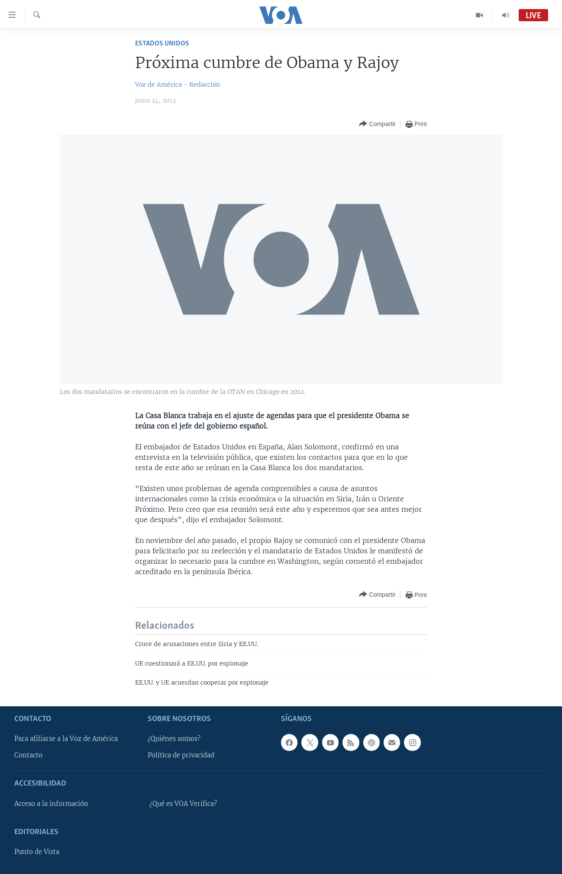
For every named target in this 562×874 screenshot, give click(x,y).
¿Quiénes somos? (174, 739)
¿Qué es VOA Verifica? (183, 803)
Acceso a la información (51, 803)
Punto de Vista (36, 852)
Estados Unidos (162, 43)
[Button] (377, 124)
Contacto (28, 755)
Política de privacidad (181, 755)
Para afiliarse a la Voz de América (66, 739)
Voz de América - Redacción (177, 84)
